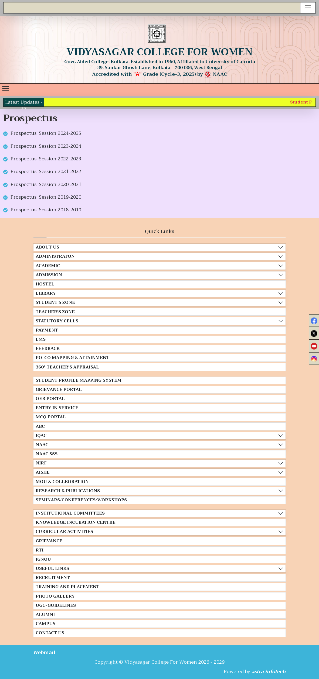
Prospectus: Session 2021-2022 (46, 171)
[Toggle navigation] (307, 7)
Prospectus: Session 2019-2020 (46, 197)
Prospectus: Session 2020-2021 (46, 184)
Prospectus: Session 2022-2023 (46, 159)
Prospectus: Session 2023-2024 (46, 146)
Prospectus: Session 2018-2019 (46, 210)
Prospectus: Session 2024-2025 (46, 133)
